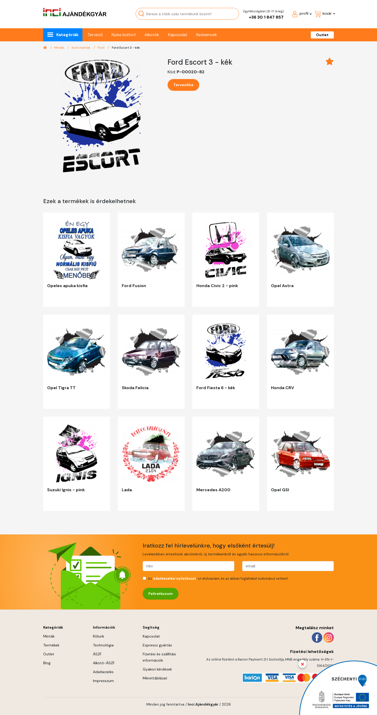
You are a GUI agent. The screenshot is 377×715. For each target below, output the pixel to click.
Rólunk (98, 636)
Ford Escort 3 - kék (126, 48)
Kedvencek (206, 34)
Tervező (95, 34)
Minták (59, 48)
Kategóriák (67, 34)
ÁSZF (97, 654)
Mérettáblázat (155, 678)
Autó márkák (81, 48)
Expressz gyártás (157, 645)
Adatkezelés (103, 671)
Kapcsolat (177, 34)
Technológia (103, 645)
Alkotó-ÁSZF (104, 663)
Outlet (322, 34)
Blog (47, 663)
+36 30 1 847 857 (266, 17)
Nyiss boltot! (124, 34)
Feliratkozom (160, 593)
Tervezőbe (183, 84)
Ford (101, 48)
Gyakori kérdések (157, 669)
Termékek (51, 645)
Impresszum (103, 680)
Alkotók (152, 34)
